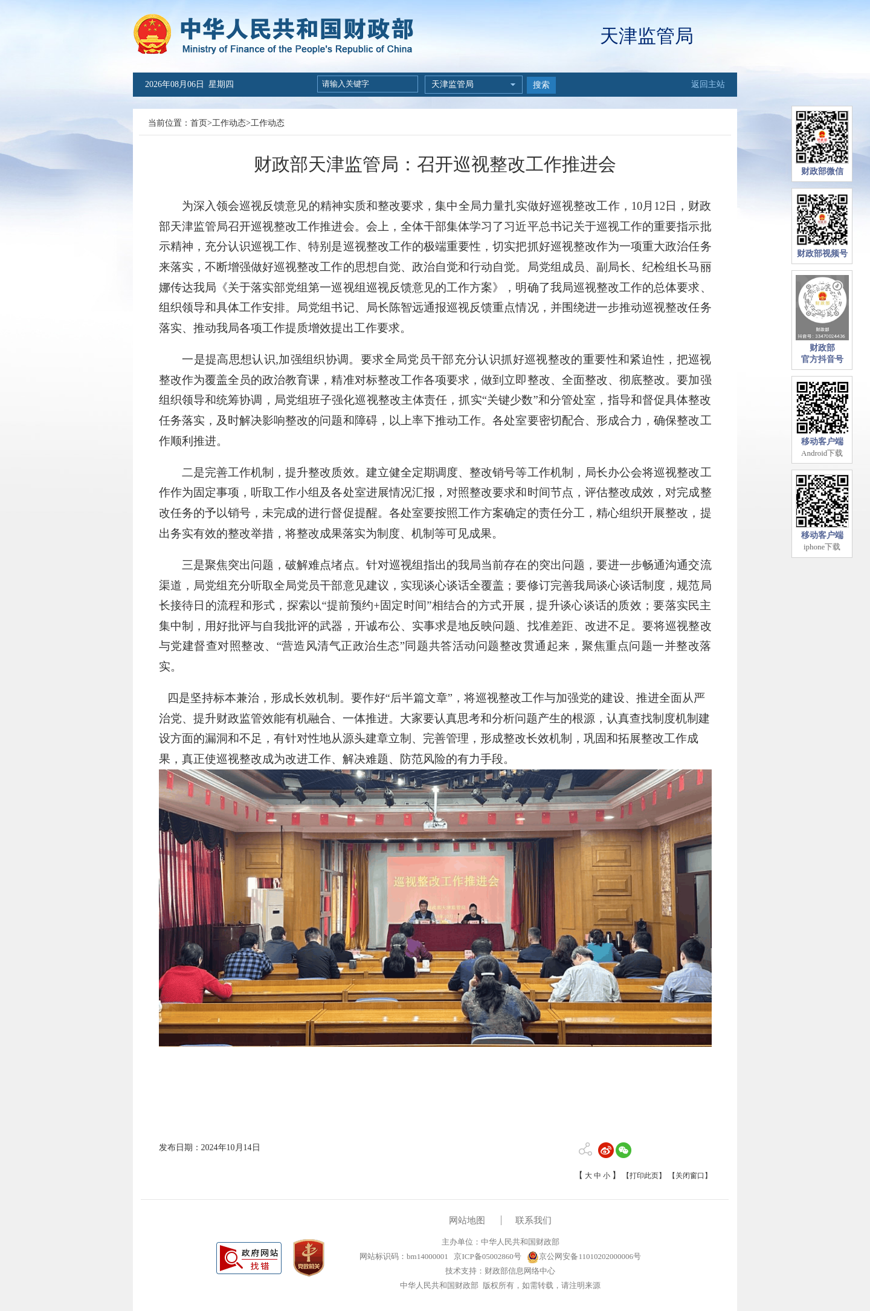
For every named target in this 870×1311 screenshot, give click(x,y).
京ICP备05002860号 (486, 1256)
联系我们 (533, 1220)
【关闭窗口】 (690, 1175)
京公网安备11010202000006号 (584, 1256)
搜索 (541, 84)
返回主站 (708, 84)
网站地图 (467, 1220)
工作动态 (229, 123)
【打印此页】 (644, 1175)
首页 (198, 123)
